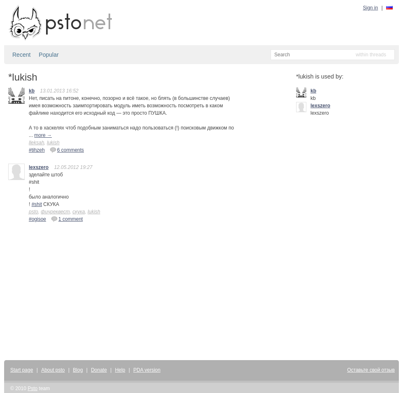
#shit (37, 204)
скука (78, 212)
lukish (53, 143)
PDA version (146, 370)
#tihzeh (37, 150)
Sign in (370, 8)
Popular (48, 54)
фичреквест (55, 212)
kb (32, 91)
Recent (21, 54)
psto (33, 212)
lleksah (36, 143)
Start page (21, 370)
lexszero (39, 167)
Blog (78, 370)
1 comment (67, 218)
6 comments (67, 149)
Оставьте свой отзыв (371, 370)
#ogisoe (37, 219)
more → (43, 135)
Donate (99, 370)
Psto (32, 388)
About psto (53, 370)
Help (120, 370)
